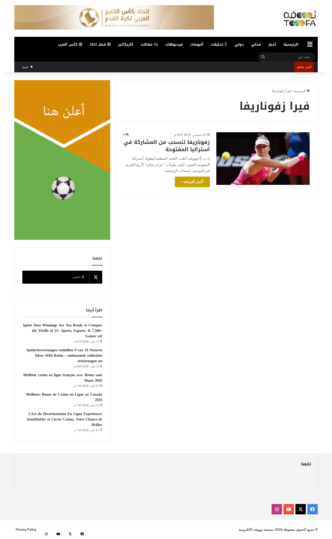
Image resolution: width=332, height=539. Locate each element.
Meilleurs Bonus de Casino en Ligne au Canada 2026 (64, 397)
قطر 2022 (100, 44)
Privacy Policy (26, 529)
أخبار (272, 44)
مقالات (149, 44)
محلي (256, 44)
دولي (239, 44)
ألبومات (196, 44)
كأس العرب (70, 44)
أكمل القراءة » (192, 182)
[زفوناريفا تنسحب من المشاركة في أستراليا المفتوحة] (263, 158)
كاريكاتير (125, 44)
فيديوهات (174, 44)
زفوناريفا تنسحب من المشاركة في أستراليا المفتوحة (166, 145)
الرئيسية (291, 44)
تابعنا (306, 464)
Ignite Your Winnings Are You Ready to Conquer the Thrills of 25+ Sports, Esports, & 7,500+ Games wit (62, 331)
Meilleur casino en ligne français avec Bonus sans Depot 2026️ (62, 378)
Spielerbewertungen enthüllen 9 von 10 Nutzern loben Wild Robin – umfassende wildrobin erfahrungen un (64, 356)
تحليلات (219, 44)
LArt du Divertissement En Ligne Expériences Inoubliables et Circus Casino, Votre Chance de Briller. (64, 419)
